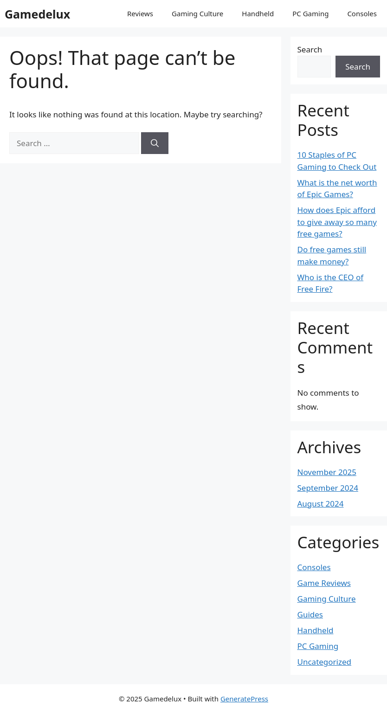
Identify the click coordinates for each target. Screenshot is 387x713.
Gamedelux (37, 14)
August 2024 (320, 503)
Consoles (362, 13)
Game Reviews (324, 583)
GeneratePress (244, 698)
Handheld (258, 13)
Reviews (140, 13)
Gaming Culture (197, 13)
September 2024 (327, 487)
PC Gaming (310, 13)
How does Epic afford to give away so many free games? (337, 222)
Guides (310, 614)
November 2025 (326, 472)
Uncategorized (324, 661)
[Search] (154, 143)
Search (309, 49)
